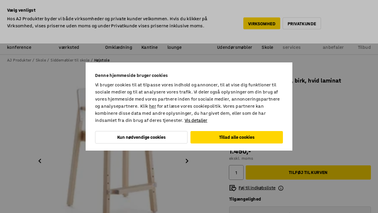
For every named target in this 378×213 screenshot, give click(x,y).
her (152, 106)
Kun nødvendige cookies (141, 137)
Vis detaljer (196, 120)
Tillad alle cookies (237, 137)
